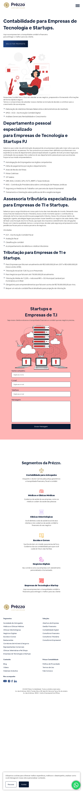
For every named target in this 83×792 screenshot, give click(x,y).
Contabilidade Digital (51, 630)
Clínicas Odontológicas (12, 630)
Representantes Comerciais (13, 647)
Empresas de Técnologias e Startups (17, 654)
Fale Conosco (48, 671)
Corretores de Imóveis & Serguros (16, 643)
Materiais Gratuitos (10, 671)
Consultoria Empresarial (52, 640)
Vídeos (6, 667)
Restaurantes (8, 640)
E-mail (41, 383)
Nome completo (41, 373)
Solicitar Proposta (15, 44)
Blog (5, 664)
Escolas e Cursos (9, 637)
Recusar (11, 784)
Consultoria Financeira (51, 633)
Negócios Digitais (10, 633)
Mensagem (41, 410)
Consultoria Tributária (51, 637)
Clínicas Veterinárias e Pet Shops (15, 650)
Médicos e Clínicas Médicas (13, 626)
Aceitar (23, 784)
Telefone (41, 393)
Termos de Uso (48, 667)
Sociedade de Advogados (13, 623)
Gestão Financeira (49, 626)
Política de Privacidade (51, 664)
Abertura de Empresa (51, 623)
